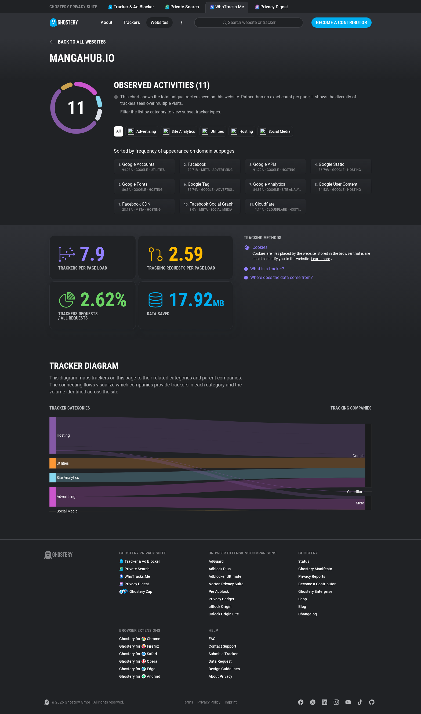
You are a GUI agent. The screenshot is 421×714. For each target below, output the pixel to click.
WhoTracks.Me (227, 6)
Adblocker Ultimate (225, 576)
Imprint (231, 702)
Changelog (307, 614)
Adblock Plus (220, 569)
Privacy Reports (311, 576)
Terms (188, 702)
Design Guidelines (224, 669)
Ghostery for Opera (138, 661)
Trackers (131, 22)
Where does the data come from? (278, 277)
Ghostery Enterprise (315, 591)
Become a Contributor (341, 22)
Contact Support (222, 646)
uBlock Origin (220, 606)
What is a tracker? (264, 268)
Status (303, 561)
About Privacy (220, 676)
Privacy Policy (208, 702)
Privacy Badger (221, 599)
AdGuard (216, 561)
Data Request (220, 661)
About (106, 22)
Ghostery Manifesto (315, 569)
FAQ (212, 639)
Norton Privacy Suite (226, 584)
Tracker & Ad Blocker (131, 6)
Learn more (322, 259)
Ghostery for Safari (138, 654)
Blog (302, 606)
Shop (302, 599)
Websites (159, 22)
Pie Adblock (219, 591)
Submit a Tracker (223, 654)
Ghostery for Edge (137, 669)
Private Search (182, 6)
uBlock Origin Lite (224, 614)
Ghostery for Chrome (139, 639)
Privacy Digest (271, 6)
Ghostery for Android (139, 676)
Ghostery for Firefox (139, 646)
